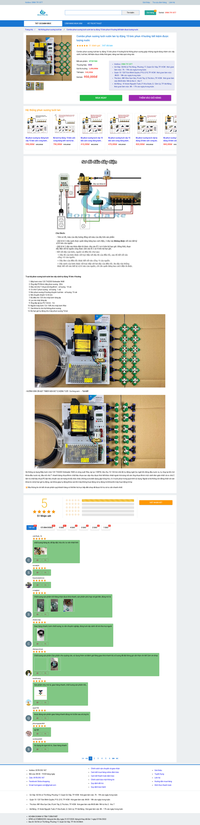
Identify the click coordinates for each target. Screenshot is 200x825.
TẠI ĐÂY (85, 391)
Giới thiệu (158, 770)
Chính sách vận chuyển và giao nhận (105, 768)
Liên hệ (172, 2)
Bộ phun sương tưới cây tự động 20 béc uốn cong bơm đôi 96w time (162, 139)
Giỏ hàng (150, 13)
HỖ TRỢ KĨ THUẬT (94, 23)
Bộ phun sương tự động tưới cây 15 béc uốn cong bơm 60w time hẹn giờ (52, 139)
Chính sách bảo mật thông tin (102, 780)
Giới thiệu (146, 2)
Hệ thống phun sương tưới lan (50, 30)
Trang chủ (30, 30)
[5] (106, 758)
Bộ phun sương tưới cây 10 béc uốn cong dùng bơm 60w (107, 139)
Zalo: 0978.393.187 (36, 778)
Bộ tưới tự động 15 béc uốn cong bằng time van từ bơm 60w (24, 139)
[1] (83, 758)
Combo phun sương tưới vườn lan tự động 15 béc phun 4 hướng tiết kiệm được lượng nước (102, 30)
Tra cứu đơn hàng (160, 2)
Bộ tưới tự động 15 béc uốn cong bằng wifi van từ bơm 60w (79, 139)
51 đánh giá (94, 45)
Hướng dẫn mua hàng (163, 781)
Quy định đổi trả (97, 783)
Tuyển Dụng (159, 774)
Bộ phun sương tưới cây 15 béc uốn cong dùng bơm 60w (135, 139)
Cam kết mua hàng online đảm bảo (105, 772)
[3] (98, 758)
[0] (86, 758)
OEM (90, 65)
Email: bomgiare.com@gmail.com (42, 785)
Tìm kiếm (130, 13)
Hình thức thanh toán (163, 785)
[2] (94, 758)
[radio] (34, 511)
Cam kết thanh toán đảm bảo (102, 776)
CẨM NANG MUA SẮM (73, 23)
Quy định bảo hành (98, 787)
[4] (102, 758)
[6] (109, 758)
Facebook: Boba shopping (39, 781)
